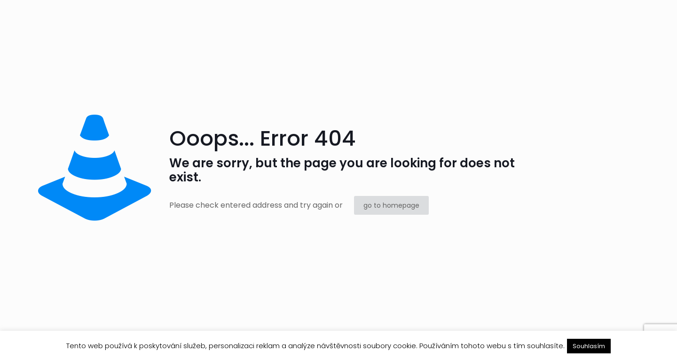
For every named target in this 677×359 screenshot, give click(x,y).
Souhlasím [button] (589, 346)
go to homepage (391, 205)
